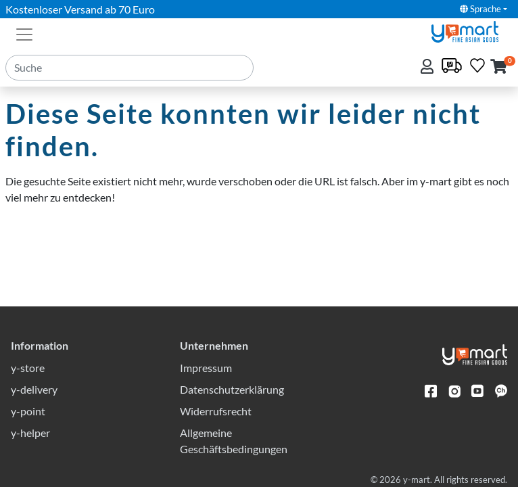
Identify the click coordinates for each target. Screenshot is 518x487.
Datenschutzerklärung (232, 389)
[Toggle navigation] (24, 33)
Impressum (206, 367)
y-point (28, 410)
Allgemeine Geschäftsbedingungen (233, 440)
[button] (499, 67)
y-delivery (34, 389)
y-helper (30, 432)
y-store (28, 367)
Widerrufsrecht (216, 410)
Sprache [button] (480, 8)
